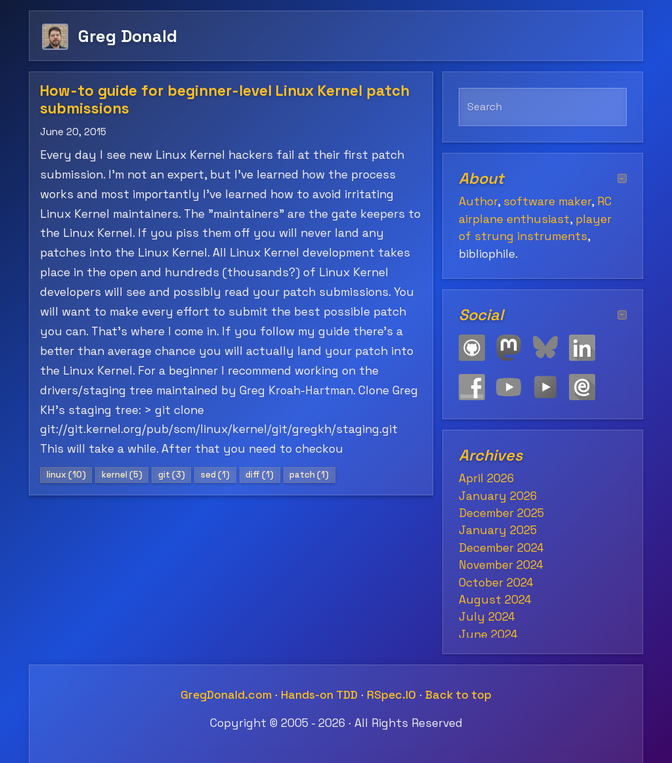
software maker (547, 201)
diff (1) (259, 474)
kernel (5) (122, 474)
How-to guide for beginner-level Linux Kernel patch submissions (225, 99)
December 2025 (501, 513)
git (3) (171, 474)
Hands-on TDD (319, 695)
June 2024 (488, 634)
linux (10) (66, 474)
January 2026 (498, 496)
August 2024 (495, 599)
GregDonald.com (226, 695)
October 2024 (496, 582)
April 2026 (486, 478)
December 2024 (501, 548)
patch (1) (309, 474)
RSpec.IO (391, 695)
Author (478, 201)
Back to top (458, 695)
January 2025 (498, 530)
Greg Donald (127, 35)
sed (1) (215, 474)
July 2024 (487, 616)
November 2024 (501, 565)
